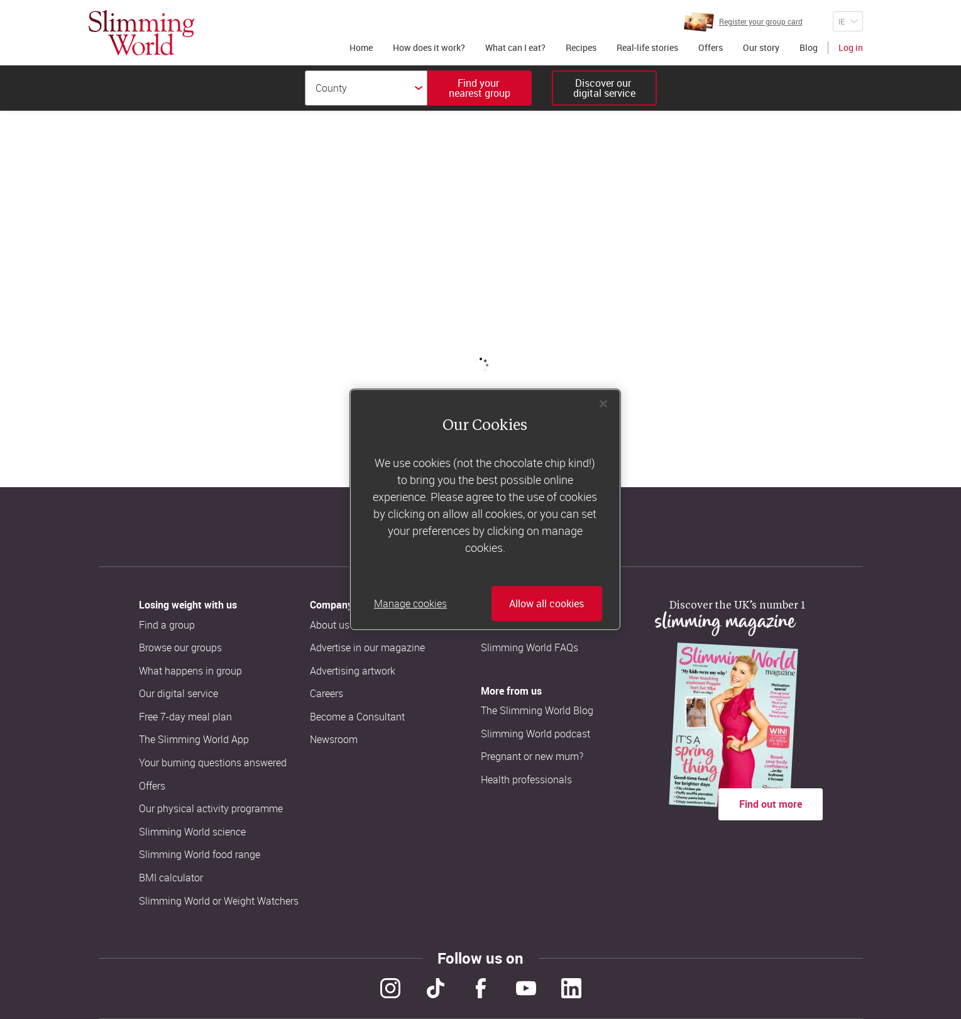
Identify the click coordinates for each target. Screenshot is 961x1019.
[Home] (141, 32)
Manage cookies (410, 603)
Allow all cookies (546, 603)
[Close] (603, 403)
